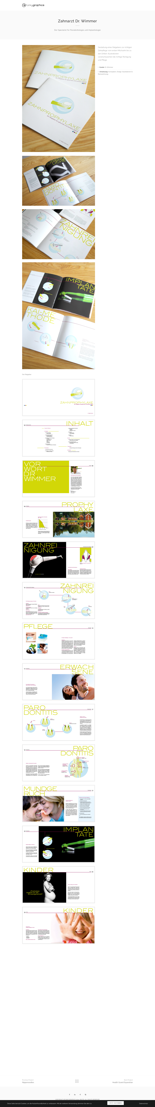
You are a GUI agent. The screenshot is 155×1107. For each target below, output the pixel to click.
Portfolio (80, 5)
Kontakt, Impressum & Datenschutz (118, 5)
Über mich (94, 5)
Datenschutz (143, 1103)
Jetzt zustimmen (115, 1103)
